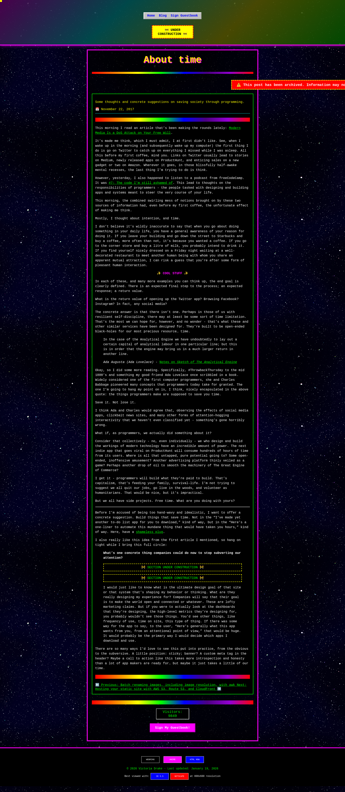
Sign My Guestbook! (172, 734)
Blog (163, 17)
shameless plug (149, 536)
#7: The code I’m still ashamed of (141, 187)
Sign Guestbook (184, 17)
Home (151, 17)
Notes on (198, 366)
